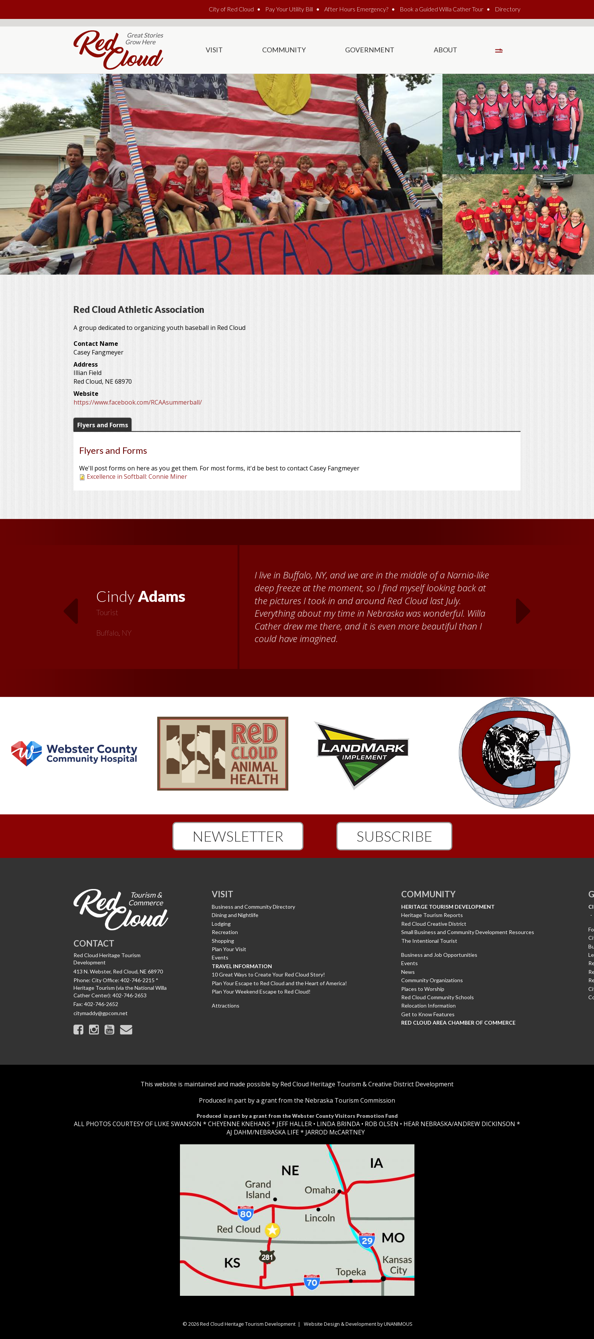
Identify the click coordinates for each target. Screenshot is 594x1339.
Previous (70, 606)
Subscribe (394, 836)
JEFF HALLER (293, 1124)
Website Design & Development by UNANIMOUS (358, 1323)
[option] (297, 612)
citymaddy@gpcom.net (100, 1013)
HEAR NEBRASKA (427, 1124)
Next (524, 606)
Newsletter (237, 836)
